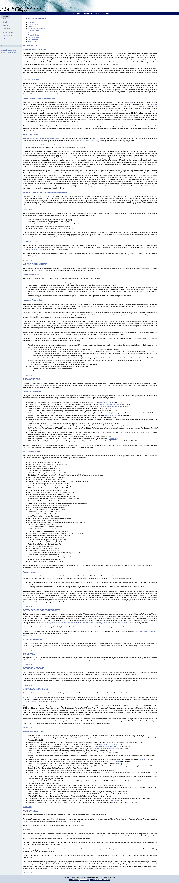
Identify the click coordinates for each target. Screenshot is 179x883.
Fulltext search (7, 39)
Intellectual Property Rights (36, 28)
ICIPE (132, 102)
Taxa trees (6, 25)
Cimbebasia (106, 623)
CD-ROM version (33, 31)
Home (72, 13)
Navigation (5, 16)
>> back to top (27, 260)
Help (97, 13)
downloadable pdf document (33, 249)
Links (79, 13)
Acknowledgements (34, 37)
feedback (9, 51)
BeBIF (50, 196)
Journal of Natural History (119, 623)
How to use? (32, 41)
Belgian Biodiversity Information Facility (87, 877)
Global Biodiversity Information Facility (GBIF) (84, 141)
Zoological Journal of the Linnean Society (73, 623)
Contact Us (88, 13)
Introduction (31, 22)
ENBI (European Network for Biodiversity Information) (40, 138)
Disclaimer (31, 33)
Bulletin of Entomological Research (48, 623)
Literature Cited (33, 39)
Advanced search (8, 32)
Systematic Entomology (94, 623)
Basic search (7, 29)
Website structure (33, 24)
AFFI (36, 104)
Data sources (32, 26)
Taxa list (5, 22)
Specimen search (8, 35)
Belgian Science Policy (32, 701)
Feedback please (33, 35)
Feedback (105, 13)
